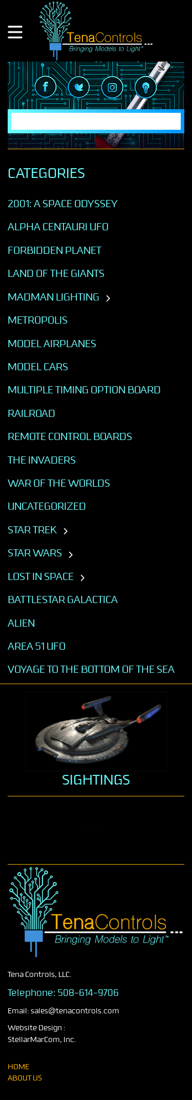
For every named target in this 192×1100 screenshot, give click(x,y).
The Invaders (42, 460)
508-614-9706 (88, 993)
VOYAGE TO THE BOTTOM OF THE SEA (91, 669)
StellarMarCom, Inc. (42, 1040)
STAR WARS (35, 552)
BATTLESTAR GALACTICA (63, 599)
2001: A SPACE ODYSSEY (63, 203)
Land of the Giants (56, 273)
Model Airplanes (52, 343)
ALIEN (21, 623)
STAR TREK (32, 529)
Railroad (31, 413)
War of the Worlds (59, 483)
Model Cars (38, 366)
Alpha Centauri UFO (58, 226)
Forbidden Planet (54, 250)
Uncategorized (47, 506)
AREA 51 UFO (37, 646)
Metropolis (38, 320)
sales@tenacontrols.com (75, 1011)
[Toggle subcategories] (107, 299)
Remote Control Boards (70, 436)
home (18, 1067)
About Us (25, 1078)
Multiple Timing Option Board (84, 389)
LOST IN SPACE (41, 576)
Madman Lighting (53, 297)
